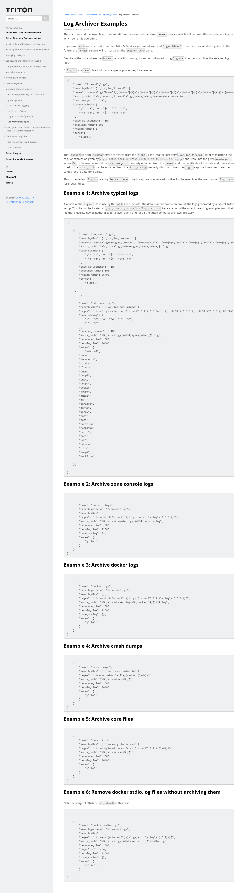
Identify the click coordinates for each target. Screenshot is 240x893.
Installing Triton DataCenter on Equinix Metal (27, 49)
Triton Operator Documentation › (86, 14)
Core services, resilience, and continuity (25, 94)
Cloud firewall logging (18, 105)
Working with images (16, 77)
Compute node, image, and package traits (26, 66)
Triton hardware (13, 147)
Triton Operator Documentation (23, 38)
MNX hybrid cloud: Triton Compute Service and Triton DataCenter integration (28, 129)
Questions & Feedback (20, 202)
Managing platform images (19, 88)
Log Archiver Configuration (21, 116)
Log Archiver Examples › (129, 14)
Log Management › (110, 14)
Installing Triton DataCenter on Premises (25, 44)
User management (14, 83)
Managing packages (15, 55)
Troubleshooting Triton (17, 136)
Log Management (14, 100)
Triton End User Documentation (23, 32)
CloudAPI (11, 177)
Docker (9, 171)
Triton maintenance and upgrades (22, 141)
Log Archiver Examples (18, 121)
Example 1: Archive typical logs (101, 192)
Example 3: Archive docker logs (101, 564)
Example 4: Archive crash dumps (103, 645)
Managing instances (15, 72)
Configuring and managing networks (23, 60)
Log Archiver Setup (17, 111)
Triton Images (13, 153)
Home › (67, 14)
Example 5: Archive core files (98, 718)
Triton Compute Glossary (19, 158)
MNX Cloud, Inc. (25, 197)
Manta (9, 182)
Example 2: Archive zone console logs (108, 483)
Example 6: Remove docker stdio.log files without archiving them (142, 792)
